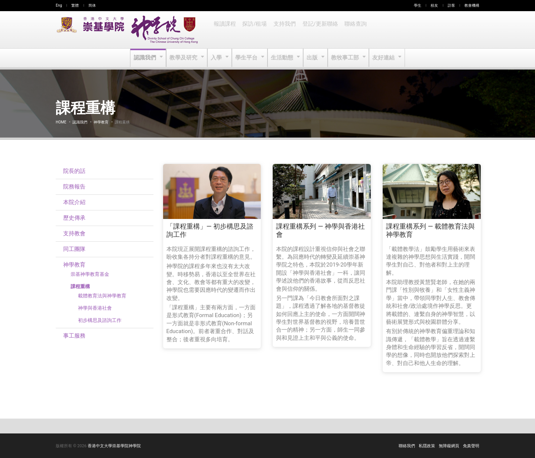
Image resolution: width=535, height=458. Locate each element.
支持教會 (74, 233)
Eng (59, 5)
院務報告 (74, 186)
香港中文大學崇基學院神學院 (114, 446)
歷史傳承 (74, 218)
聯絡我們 (407, 446)
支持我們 (283, 30)
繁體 (75, 5)
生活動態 (282, 58)
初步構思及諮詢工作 (99, 320)
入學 (217, 58)
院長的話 (74, 171)
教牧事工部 (344, 58)
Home (61, 122)
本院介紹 (74, 202)
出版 (312, 58)
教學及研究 (185, 58)
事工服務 (74, 335)
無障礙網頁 (449, 446)
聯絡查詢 (352, 30)
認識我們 (147, 58)
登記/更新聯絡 (317, 30)
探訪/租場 (253, 30)
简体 (92, 5)
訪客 (451, 5)
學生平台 (247, 58)
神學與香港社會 (95, 308)
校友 (434, 5)
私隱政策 (427, 446)
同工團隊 (74, 249)
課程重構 (80, 286)
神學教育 (101, 122)
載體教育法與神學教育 (102, 296)
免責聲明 (471, 446)
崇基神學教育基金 (90, 274)
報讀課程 (224, 30)
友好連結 (382, 58)
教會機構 (471, 5)
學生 (417, 5)
